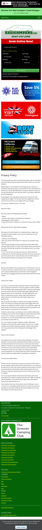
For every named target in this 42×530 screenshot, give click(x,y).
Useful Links (4, 486)
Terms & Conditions (6, 479)
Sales (2, 488)
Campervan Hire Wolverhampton (9, 462)
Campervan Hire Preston (7, 459)
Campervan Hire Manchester (8, 450)
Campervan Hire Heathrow (8, 452)
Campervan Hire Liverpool (8, 455)
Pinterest (3, 503)
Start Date (6, 53)
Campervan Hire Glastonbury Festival (10, 472)
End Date (5, 59)
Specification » (21, 162)
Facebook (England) (6, 498)
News (2, 484)
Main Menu (5, 17)
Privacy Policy (4, 476)
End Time (24, 59)
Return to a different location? (10, 51)
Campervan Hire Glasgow (7, 448)
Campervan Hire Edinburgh (8, 445)
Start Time (25, 53)
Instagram (4, 495)
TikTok (3, 493)
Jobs (2, 481)
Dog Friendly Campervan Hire (8, 515)
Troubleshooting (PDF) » (21, 167)
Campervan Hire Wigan (7, 457)
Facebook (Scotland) (6, 500)
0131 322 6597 (5, 415)
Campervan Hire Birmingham (8, 464)
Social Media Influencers (7, 507)
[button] (4, 154)
